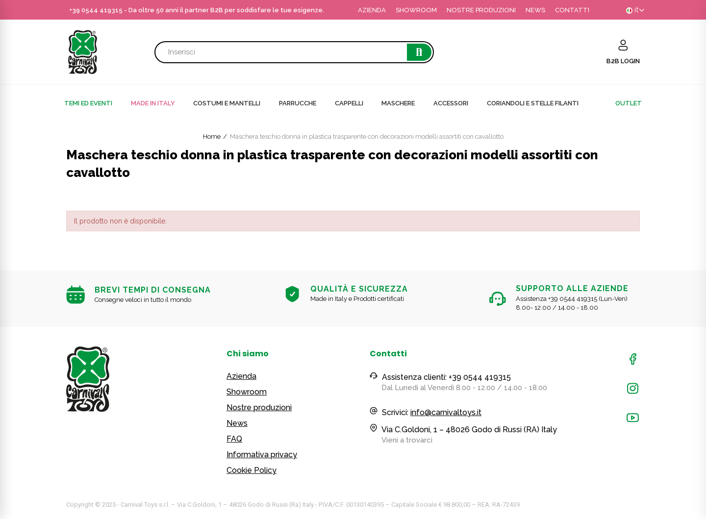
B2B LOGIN (623, 61)
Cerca (419, 52)
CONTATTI (572, 10)
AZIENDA (372, 10)
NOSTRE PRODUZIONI (481, 10)
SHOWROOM (416, 10)
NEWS (535, 10)
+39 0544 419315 (96, 10)
